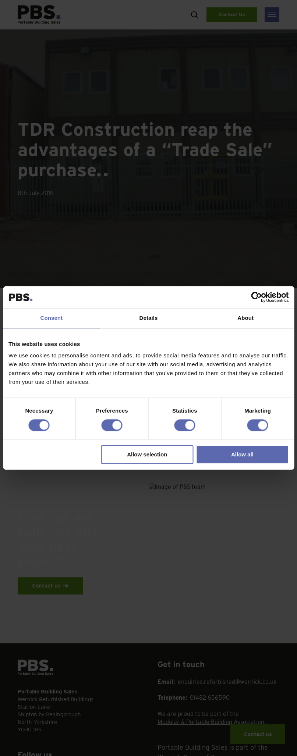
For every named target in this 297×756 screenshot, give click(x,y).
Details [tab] (148, 318)
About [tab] (245, 318)
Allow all (242, 455)
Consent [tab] (51, 318)
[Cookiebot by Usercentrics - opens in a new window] (256, 297)
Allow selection (147, 455)
